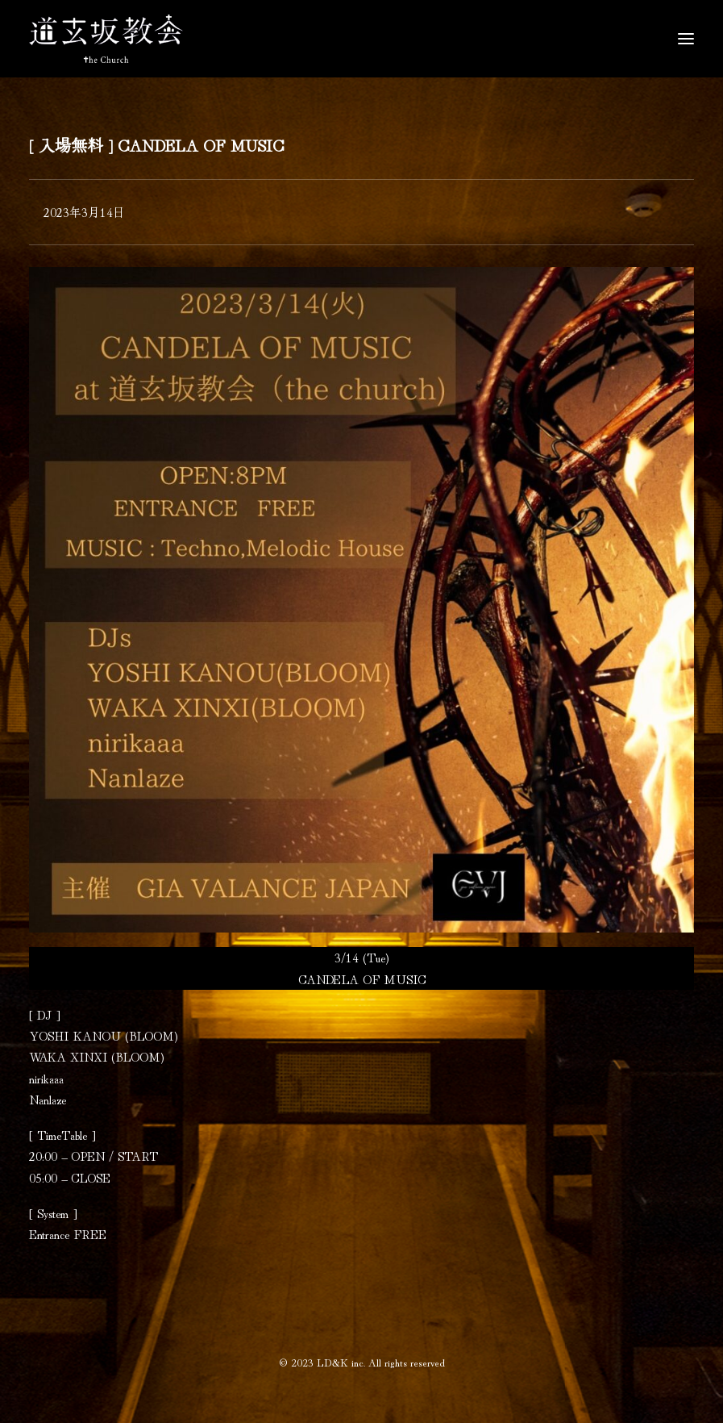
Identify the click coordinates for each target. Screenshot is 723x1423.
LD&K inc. (341, 1362)
